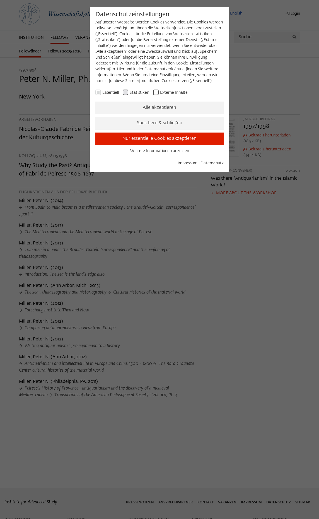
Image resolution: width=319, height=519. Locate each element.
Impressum (187, 163)
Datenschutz (212, 163)
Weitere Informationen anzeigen (159, 151)
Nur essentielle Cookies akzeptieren (159, 138)
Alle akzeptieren (159, 107)
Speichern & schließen (159, 123)
